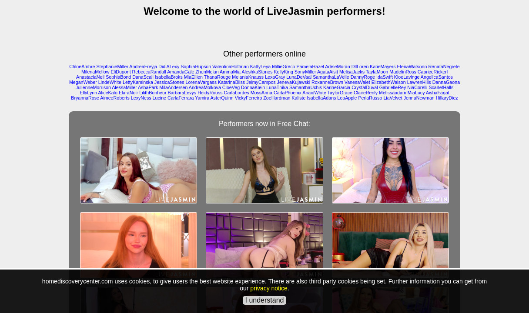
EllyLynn (88, 92)
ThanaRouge (217, 77)
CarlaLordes (236, 92)
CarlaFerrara (180, 97)
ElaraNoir (128, 92)
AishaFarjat (437, 92)
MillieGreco (283, 66)
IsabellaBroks (169, 77)
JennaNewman (419, 97)
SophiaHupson (196, 66)
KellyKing (283, 71)
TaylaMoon (377, 71)
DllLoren (360, 66)
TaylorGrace (340, 92)
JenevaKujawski (293, 82)
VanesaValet (357, 82)
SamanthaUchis (305, 87)
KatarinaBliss (231, 82)
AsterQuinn (221, 97)
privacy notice (269, 288)
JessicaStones (169, 82)
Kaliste (298, 97)
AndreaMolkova (205, 87)
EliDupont (120, 71)
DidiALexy (168, 66)
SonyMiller (305, 71)
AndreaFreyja (143, 66)
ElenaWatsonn (412, 66)
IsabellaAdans (321, 97)
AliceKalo (107, 92)
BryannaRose (85, 97)
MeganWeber (83, 82)
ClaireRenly (366, 92)
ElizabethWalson (389, 82)
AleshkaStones (256, 71)
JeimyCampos (261, 82)
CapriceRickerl (433, 71)
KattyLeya (260, 66)
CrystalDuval (365, 87)
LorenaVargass (201, 82)
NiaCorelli (417, 87)
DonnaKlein (253, 87)
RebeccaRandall (149, 71)
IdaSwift (384, 77)
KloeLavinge (407, 77)
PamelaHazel (310, 66)
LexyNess (141, 97)
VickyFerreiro (248, 97)
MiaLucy (416, 92)
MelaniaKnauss (248, 77)
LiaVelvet (392, 97)
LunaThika (277, 87)
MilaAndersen (173, 87)
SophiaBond (118, 77)
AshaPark (148, 87)
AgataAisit (327, 71)
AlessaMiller (124, 87)
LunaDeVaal (298, 77)
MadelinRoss (402, 71)
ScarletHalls (441, 87)
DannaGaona (446, 82)
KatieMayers (382, 66)
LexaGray (275, 77)
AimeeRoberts (115, 97)
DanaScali (143, 77)
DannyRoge (363, 77)
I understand (264, 300)
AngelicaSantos (437, 77)
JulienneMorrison (93, 87)
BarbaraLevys (181, 92)
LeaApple (347, 97)
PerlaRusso (370, 97)
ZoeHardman (276, 97)
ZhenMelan (206, 71)
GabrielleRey (392, 87)
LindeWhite (109, 82)
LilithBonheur (152, 92)
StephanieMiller (112, 66)
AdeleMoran (337, 66)
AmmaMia (230, 71)
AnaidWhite (314, 92)
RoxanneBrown (327, 82)
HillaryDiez (447, 97)
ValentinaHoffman (230, 66)
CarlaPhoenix (287, 92)
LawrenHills (419, 82)
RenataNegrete (443, 66)
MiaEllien (193, 77)
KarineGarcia (336, 87)
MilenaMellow (95, 71)
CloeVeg (231, 87)
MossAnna (261, 92)
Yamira (202, 97)
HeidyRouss (210, 92)
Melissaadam (392, 92)
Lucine (159, 97)
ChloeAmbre (82, 66)
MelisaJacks (352, 71)
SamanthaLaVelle (331, 77)
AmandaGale (180, 71)
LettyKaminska (138, 82)
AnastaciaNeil (90, 77)
